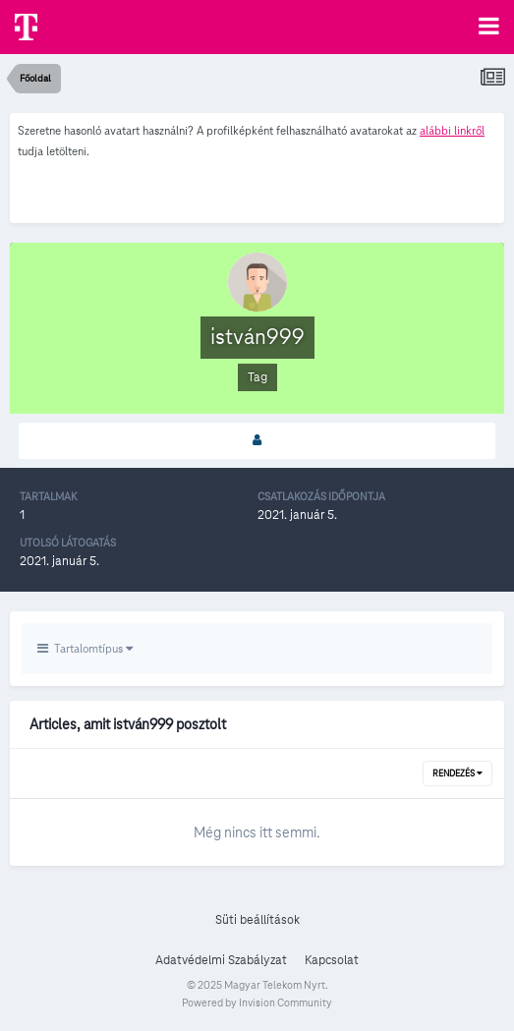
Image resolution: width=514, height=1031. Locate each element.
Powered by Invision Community (257, 1002)
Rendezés (457, 773)
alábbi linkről (452, 130)
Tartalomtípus (85, 648)
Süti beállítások (257, 920)
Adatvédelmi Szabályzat (221, 960)
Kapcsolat (332, 960)
